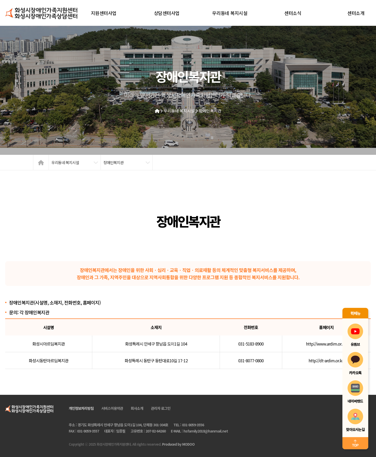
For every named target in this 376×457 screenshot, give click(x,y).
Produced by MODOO (178, 444)
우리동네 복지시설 (230, 13)
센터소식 (292, 13)
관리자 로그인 (160, 408)
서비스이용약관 (112, 408)
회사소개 (137, 408)
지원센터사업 (104, 13)
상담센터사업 (167, 13)
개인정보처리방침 (81, 408)
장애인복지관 (210, 111)
